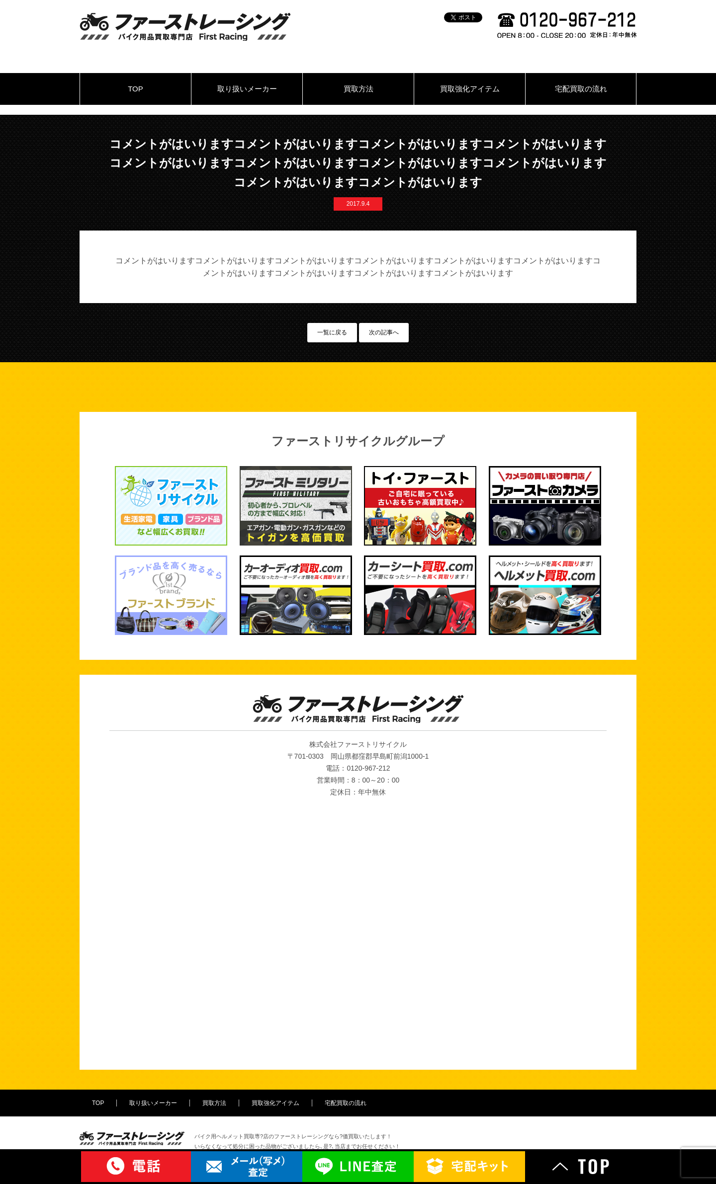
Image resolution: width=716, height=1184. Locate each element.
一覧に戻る (332, 332)
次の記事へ (384, 332)
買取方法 (358, 88)
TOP (135, 88)
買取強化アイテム (470, 88)
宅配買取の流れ (581, 88)
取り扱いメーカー (247, 88)
